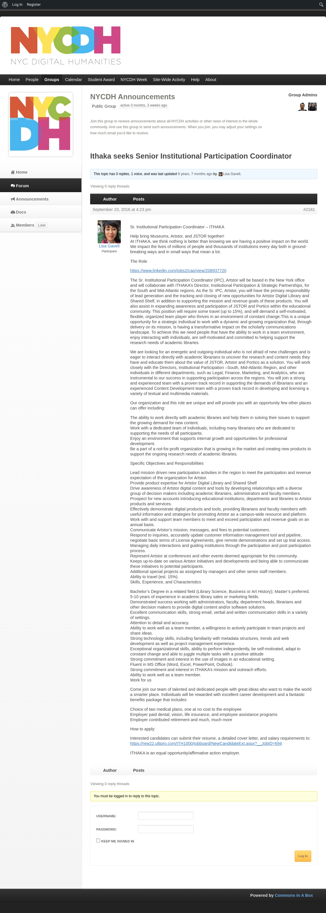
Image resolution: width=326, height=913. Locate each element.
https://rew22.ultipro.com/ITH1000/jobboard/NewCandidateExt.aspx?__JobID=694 (206, 743)
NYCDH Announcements (132, 97)
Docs (21, 212)
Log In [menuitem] (17, 4)
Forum (22, 185)
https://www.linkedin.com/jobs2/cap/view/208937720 (178, 270)
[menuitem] (5, 4)
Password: (106, 829)
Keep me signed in (117, 841)
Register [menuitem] (34, 4)
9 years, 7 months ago (195, 174)
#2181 (309, 209)
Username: (106, 816)
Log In (303, 856)
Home (22, 172)
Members (31, 225)
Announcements (32, 199)
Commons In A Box (294, 895)
